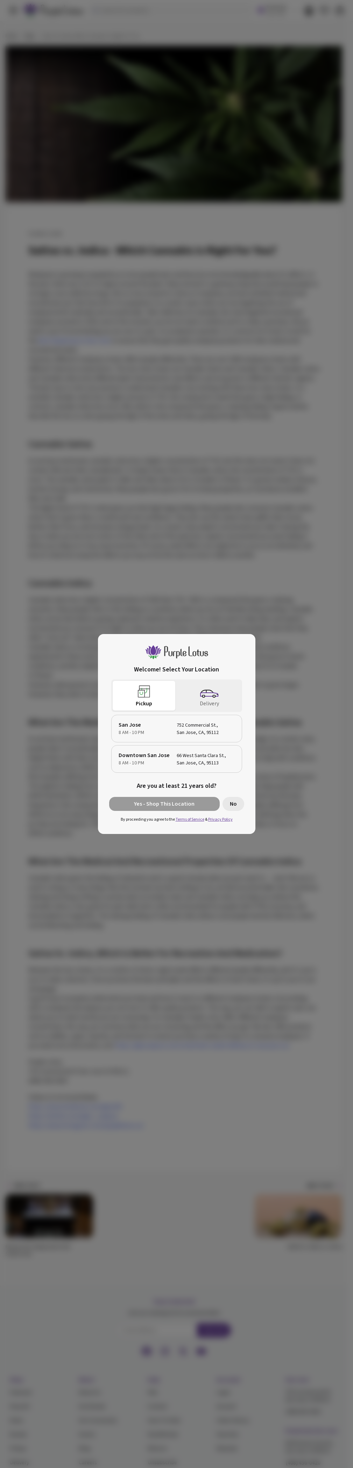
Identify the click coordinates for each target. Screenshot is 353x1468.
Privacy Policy (220, 819)
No (233, 804)
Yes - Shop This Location (164, 804)
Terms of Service (190, 819)
